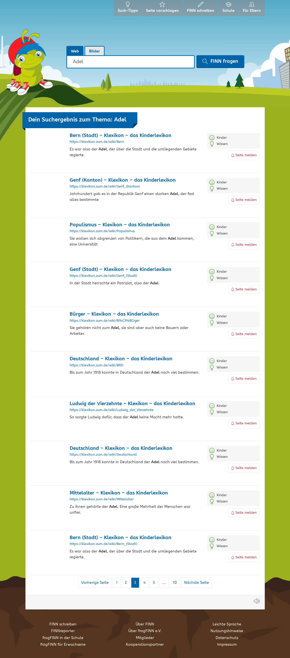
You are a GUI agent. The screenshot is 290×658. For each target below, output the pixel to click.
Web (75, 51)
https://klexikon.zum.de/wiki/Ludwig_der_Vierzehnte (112, 410)
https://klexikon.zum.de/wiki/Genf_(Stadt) (103, 276)
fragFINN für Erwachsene (63, 645)
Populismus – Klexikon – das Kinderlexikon (120, 225)
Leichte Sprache (227, 624)
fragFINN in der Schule (62, 638)
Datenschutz (227, 638)
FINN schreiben (63, 624)
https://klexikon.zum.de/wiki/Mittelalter (102, 499)
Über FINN (145, 624)
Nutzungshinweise (226, 631)
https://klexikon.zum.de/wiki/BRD (96, 365)
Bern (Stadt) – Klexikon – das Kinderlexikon (120, 135)
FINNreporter (63, 631)
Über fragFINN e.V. (145, 631)
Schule (229, 8)
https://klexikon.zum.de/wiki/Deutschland (103, 454)
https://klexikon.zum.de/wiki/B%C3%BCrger (105, 320)
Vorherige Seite (95, 583)
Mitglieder (145, 638)
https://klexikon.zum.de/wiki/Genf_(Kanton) (105, 186)
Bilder (94, 51)
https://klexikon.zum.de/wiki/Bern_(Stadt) (103, 544)
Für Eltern (252, 8)
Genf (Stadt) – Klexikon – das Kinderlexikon (120, 269)
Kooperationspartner (145, 645)
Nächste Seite (196, 583)
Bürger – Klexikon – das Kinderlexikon (114, 314)
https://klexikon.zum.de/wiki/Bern (97, 142)
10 (176, 582)
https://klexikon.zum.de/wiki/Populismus (102, 231)
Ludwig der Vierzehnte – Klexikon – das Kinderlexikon (132, 404)
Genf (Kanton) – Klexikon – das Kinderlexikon (123, 180)
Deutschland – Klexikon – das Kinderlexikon (121, 359)
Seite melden (244, 155)
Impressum (227, 645)
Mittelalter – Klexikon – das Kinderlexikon (119, 493)
